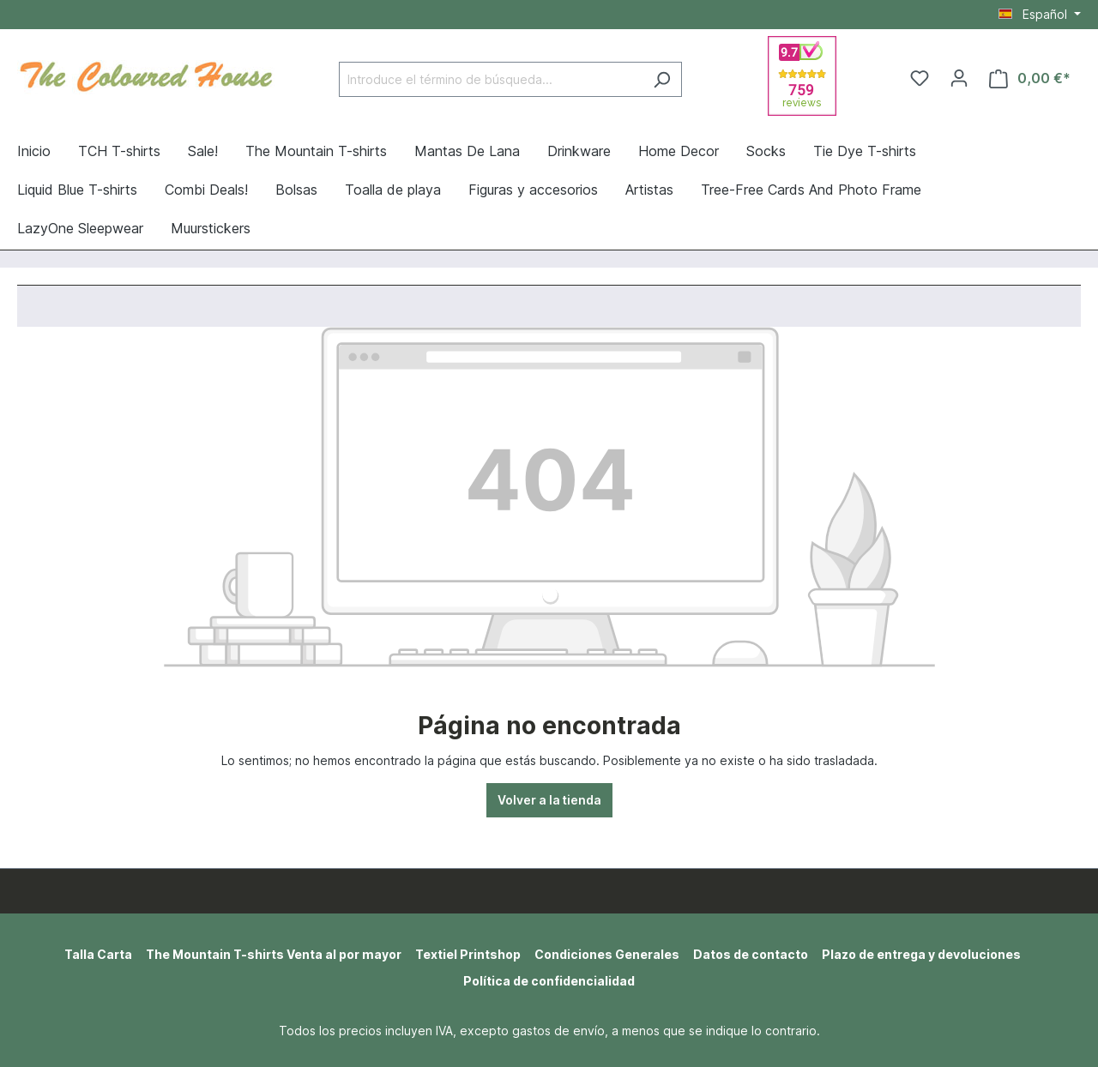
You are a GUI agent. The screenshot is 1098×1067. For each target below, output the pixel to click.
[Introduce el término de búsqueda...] (491, 79)
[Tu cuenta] (959, 78)
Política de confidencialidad (549, 981)
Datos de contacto (750, 954)
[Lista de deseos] (919, 78)
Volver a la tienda (549, 800)
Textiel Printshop (468, 954)
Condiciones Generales (606, 954)
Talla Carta (98, 954)
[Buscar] (662, 79)
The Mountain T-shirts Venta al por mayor (273, 954)
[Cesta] (1030, 78)
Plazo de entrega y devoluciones (921, 954)
